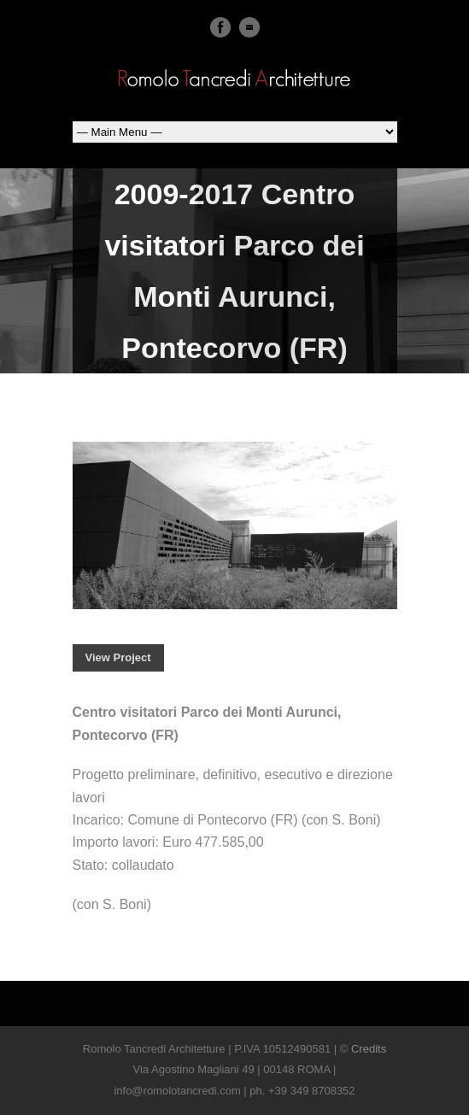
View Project (118, 657)
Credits (368, 1048)
